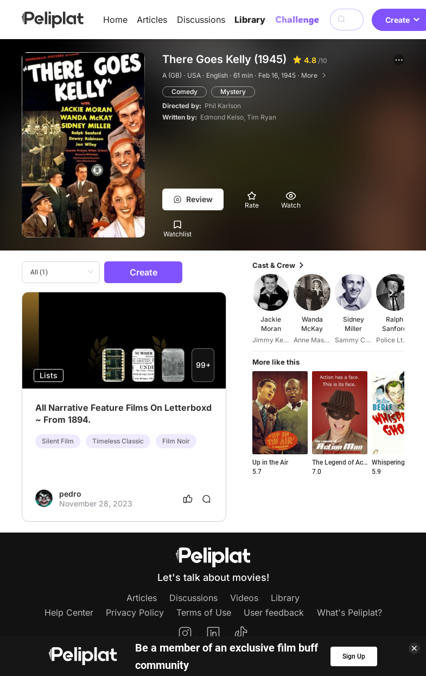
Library (249, 19)
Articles (152, 19)
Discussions (201, 19)
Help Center (68, 612)
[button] (398, 59)
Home (115, 19)
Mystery (233, 91)
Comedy (184, 91)
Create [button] (143, 272)
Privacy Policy (135, 612)
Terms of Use (203, 612)
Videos (244, 597)
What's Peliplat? (349, 612)
